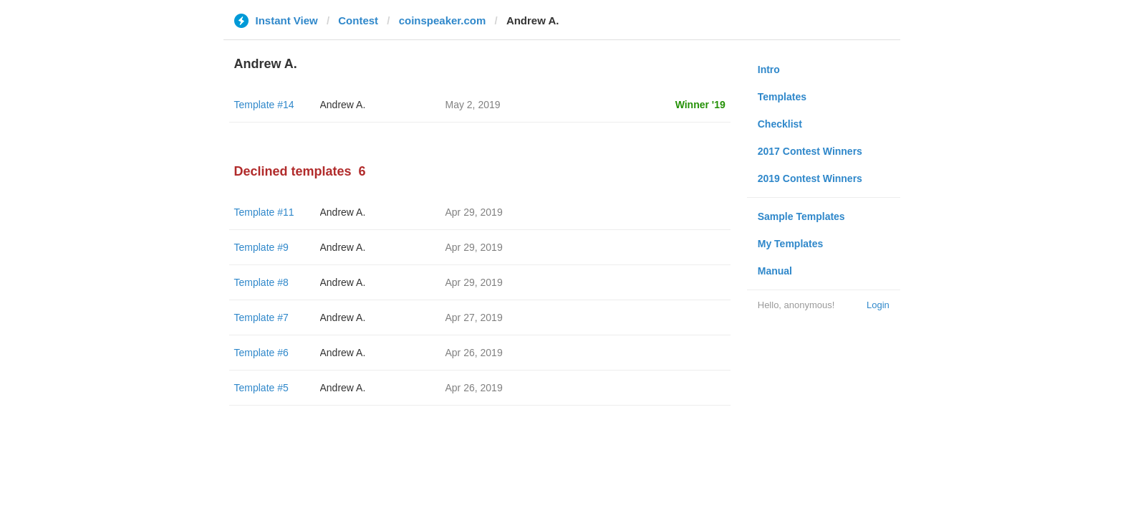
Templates (782, 96)
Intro (769, 69)
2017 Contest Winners (810, 151)
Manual (775, 271)
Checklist (780, 124)
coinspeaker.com (442, 20)
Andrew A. (343, 104)
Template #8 (261, 282)
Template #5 (261, 387)
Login (878, 305)
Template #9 (261, 247)
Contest (358, 20)
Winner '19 (700, 104)
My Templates (791, 243)
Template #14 (264, 104)
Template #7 (261, 317)
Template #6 (261, 352)
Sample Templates (801, 216)
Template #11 (264, 212)
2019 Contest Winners (810, 178)
